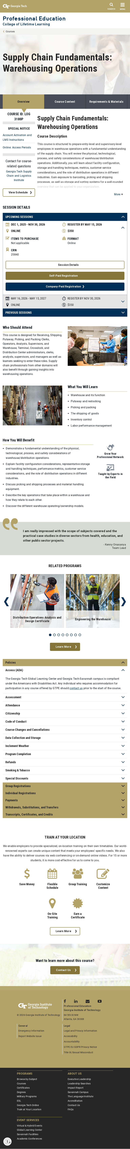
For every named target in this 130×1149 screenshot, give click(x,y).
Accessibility (70, 1036)
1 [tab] (50, 635)
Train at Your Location (29, 1109)
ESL (19, 1100)
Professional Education (34, 18)
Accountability (72, 1041)
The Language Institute (80, 1096)
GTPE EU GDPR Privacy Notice (80, 1047)
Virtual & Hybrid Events (29, 1125)
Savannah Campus (78, 1092)
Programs (24, 1073)
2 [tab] (54, 635)
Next (123, 601)
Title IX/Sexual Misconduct (78, 1052)
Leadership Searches (79, 1083)
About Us (75, 1073)
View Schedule (18, 192)
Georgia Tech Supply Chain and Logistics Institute (19, 176)
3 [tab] (58, 635)
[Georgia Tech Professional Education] (39, 1006)
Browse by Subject (27, 1079)
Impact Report (75, 1087)
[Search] (111, 7)
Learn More (63, 646)
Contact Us (63, 970)
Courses (10, 31)
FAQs (70, 1109)
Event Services (28, 1120)
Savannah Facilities (27, 1134)
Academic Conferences (29, 1138)
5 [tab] (67, 635)
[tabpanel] (37, 601)
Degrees (21, 1092)
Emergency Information (31, 1030)
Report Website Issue (29, 1036)
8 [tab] (80, 635)
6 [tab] (71, 635)
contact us (76, 688)
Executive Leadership (79, 1079)
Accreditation (75, 1100)
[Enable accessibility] (7, 1141)
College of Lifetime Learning (26, 24)
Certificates (23, 1087)
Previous (6, 601)
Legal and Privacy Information (80, 1030)
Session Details (68, 264)
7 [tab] (75, 635)
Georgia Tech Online (28, 1105)
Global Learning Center (29, 1130)
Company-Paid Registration (63, 286)
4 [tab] (63, 635)
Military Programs (27, 1096)
